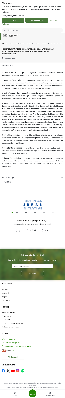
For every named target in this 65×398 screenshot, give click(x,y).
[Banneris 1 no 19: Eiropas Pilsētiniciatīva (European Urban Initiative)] (32, 204)
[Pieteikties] (32, 273)
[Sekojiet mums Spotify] (22, 370)
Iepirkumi (5, 293)
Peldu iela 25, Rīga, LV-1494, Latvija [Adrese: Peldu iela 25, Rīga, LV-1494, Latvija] (17, 346)
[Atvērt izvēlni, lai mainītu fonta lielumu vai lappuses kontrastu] (50, 394)
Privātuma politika (8, 313)
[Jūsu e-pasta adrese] (32, 266)
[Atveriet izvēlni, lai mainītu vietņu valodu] (15, 394)
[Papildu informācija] (12, 350)
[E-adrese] (6, 350)
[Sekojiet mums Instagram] (18, 370)
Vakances (5, 289)
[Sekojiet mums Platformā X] (8, 370)
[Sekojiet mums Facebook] (3, 370)
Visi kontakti (12, 357)
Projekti (4, 297)
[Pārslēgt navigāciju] (32, 393)
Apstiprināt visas (37, 20)
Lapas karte (6, 320)
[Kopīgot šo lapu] (32, 182)
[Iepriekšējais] (3, 204)
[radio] (19, 230)
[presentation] (19, 240)
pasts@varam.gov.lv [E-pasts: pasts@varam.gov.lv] (11, 343)
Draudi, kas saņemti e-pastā (12, 323)
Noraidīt (13, 20)
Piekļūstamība (7, 316)
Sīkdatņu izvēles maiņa (10, 327)
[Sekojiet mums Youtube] (13, 370)
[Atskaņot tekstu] (10, 58)
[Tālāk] (61, 204)
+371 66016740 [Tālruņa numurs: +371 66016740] (10, 339)
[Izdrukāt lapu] (32, 177)
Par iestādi (6, 300)
